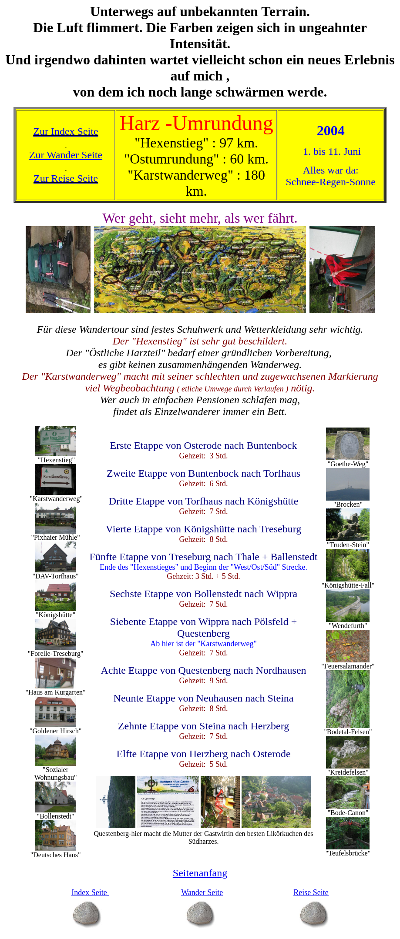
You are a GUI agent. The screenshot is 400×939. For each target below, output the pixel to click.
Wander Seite (202, 892)
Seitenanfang (200, 873)
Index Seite (89, 892)
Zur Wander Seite (65, 154)
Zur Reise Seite (66, 178)
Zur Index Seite (65, 131)
